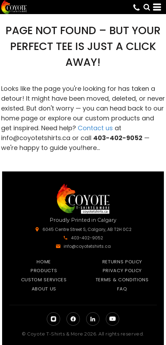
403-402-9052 (87, 238)
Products (44, 270)
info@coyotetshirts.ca (35, 137)
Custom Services (44, 279)
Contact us (95, 128)
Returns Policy (122, 261)
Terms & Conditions (122, 279)
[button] (146, 7)
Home (44, 261)
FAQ (122, 289)
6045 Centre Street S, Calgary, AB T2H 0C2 (87, 229)
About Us (44, 289)
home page (19, 118)
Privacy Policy (122, 270)
